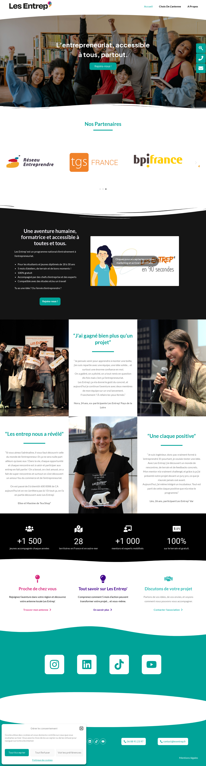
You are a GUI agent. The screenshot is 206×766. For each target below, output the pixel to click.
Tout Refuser (42, 752)
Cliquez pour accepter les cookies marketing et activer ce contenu (134, 261)
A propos (192, 6)
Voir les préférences (69, 752)
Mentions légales (188, 757)
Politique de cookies (42, 760)
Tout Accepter (17, 752)
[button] (81, 728)
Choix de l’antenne (170, 6)
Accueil (148, 6)
